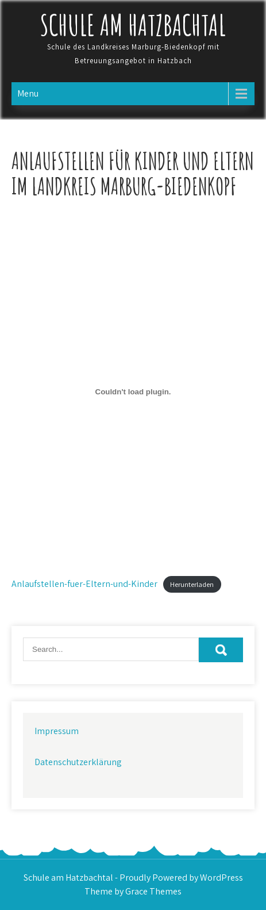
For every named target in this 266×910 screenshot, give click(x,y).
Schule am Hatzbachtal (133, 24)
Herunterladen (192, 584)
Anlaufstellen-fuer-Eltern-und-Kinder (84, 584)
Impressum (56, 731)
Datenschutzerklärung (78, 762)
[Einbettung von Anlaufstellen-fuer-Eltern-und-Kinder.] (133, 391)
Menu (27, 93)
